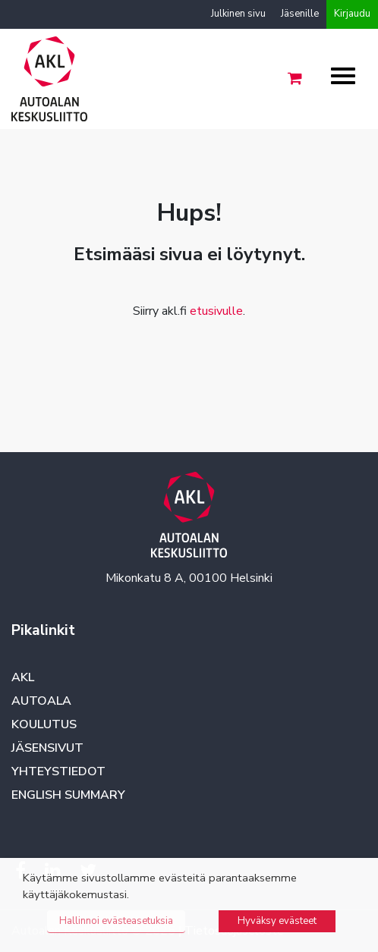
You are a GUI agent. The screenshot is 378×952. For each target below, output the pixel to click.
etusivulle (216, 311)
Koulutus (44, 724)
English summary (68, 795)
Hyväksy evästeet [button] (277, 921)
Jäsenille (300, 13)
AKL (22, 677)
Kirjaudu (352, 13)
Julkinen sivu (238, 13)
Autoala (41, 701)
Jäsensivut (47, 748)
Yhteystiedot (58, 771)
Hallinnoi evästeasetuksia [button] (116, 921)
